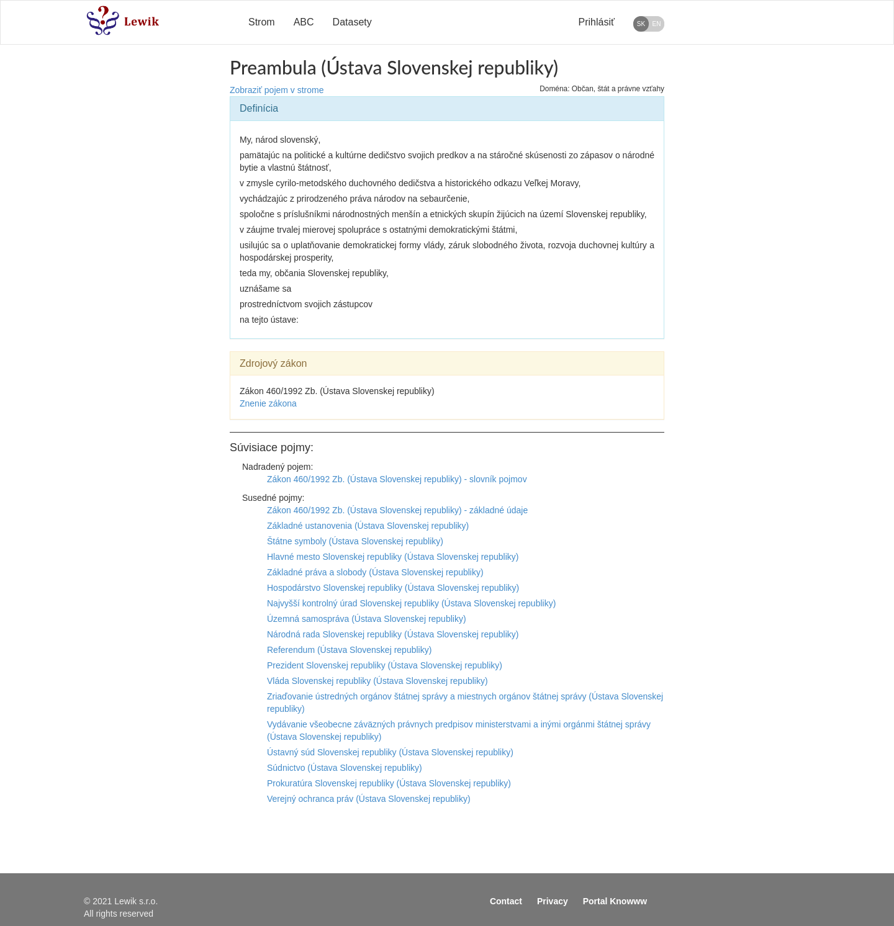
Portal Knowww (615, 901)
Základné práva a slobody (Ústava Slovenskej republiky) (375, 572)
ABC (304, 22)
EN (656, 23)
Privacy (552, 901)
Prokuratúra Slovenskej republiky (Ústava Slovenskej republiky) (389, 783)
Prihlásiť (597, 22)
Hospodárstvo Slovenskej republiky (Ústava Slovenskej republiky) (393, 588)
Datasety (352, 22)
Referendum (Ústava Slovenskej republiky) (349, 650)
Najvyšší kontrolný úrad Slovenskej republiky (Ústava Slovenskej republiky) (411, 603)
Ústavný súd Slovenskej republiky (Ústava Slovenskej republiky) (390, 752)
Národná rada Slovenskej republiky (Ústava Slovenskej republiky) (392, 634)
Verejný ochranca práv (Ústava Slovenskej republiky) (369, 799)
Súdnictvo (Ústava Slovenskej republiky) (344, 768)
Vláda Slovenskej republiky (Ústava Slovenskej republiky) (377, 681)
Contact (506, 901)
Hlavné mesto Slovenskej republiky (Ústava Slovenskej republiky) (392, 557)
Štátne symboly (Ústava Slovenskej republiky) (355, 541)
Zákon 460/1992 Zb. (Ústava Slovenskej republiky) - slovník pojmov (397, 479)
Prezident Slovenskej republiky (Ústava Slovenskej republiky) (384, 665)
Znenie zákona (268, 403)
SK (641, 23)
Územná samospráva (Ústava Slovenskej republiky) (366, 619)
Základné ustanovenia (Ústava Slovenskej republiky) (368, 526)
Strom (261, 22)
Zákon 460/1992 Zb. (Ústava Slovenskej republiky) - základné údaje (397, 510)
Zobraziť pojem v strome (277, 90)
